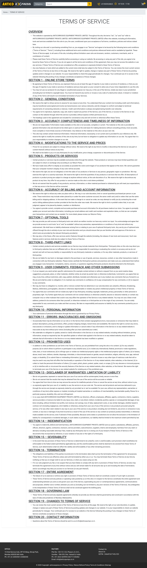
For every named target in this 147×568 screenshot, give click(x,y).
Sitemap (108, 565)
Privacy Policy (68, 565)
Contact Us (103, 549)
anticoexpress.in (56, 565)
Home (5, 12)
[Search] (66, 4)
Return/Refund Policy (82, 565)
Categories (39, 4)
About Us (102, 552)
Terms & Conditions (97, 565)
